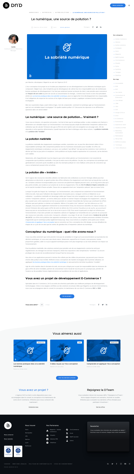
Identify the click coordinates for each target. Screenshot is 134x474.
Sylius (117, 66)
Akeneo (117, 42)
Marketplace (119, 136)
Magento (118, 54)
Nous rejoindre (8, 439)
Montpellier (28, 433)
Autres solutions (120, 45)
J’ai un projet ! (67, 296)
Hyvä (116, 51)
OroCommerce (119, 60)
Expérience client (120, 124)
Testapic (118, 72)
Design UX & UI (120, 112)
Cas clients (118, 92)
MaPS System (119, 57)
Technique (118, 145)
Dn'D (116, 115)
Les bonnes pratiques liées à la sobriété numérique (29, 365)
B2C (116, 89)
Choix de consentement (63, 463)
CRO (116, 106)
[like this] (42, 305)
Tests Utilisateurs (120, 148)
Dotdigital (118, 48)
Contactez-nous (33, 407)
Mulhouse (28, 446)
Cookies (7, 463)
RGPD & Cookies (120, 142)
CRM (116, 103)
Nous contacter (118, 5)
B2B (116, 86)
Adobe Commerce (121, 39)
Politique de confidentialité (40, 463)
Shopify (117, 63)
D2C (116, 109)
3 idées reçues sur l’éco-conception (64, 364)
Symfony (118, 69)
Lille (26, 436)
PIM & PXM (118, 139)
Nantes (27, 439)
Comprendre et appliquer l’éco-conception (103, 364)
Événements (119, 121)
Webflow (118, 75)
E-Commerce (119, 118)
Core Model (119, 100)
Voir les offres (100, 407)
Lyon (26, 442)
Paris (26, 429)
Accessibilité (119, 83)
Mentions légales (20, 463)
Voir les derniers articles (67, 377)
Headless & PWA (120, 127)
